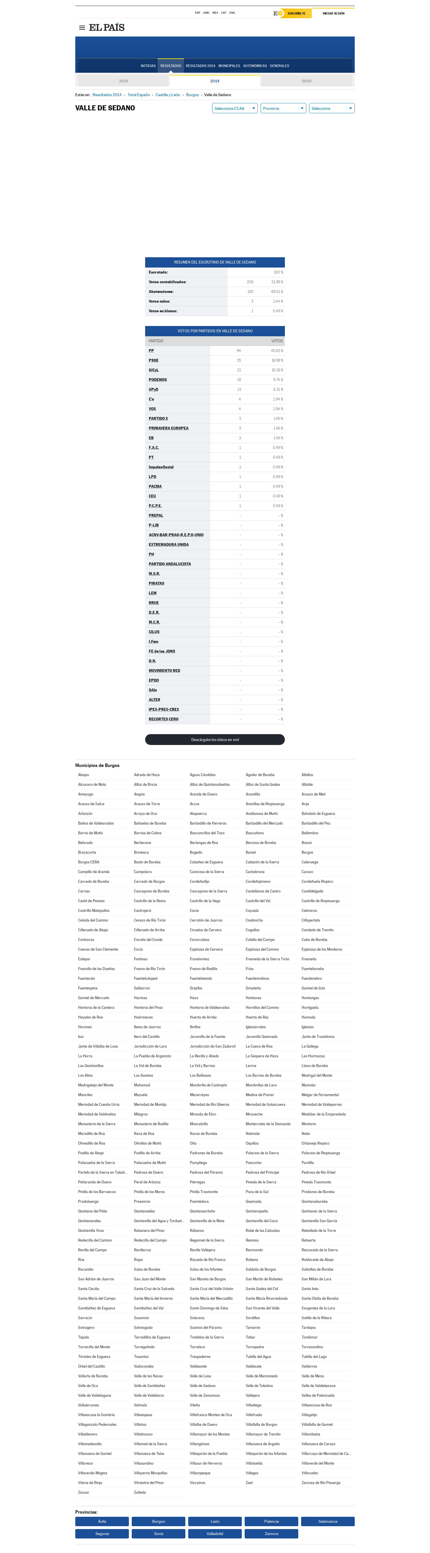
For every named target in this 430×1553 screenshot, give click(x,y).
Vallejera (253, 1395)
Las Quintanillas (91, 1066)
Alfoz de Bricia (145, 784)
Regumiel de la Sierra (207, 1240)
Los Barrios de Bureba (263, 1075)
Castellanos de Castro (263, 891)
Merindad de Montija (150, 1104)
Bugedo (196, 852)
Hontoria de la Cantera (96, 1007)
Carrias (84, 891)
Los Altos (85, 1075)
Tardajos (309, 1327)
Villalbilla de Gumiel (317, 1424)
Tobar (250, 1337)
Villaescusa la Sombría (96, 1415)
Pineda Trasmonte (316, 1182)
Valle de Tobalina (259, 1386)
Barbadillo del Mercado (264, 823)
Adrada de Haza (147, 775)
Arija (305, 804)
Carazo (307, 872)
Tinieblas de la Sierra (207, 1337)
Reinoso (252, 1240)
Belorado (85, 843)
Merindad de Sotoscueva (265, 1104)
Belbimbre (310, 833)
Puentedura (199, 1201)
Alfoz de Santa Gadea (263, 784)
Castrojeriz (142, 910)
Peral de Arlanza (147, 1182)
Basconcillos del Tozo (207, 833)
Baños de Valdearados (96, 823)
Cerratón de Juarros (206, 920)
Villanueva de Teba (149, 1453)
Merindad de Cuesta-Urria (98, 1104)
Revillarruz (142, 1250)
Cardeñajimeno (258, 881)
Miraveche (254, 1114)
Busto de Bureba (147, 862)
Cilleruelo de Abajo (93, 930)
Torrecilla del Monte (94, 1347)
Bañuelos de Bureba (150, 823)
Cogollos (252, 930)
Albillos (307, 775)
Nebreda (253, 1133)
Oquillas (252, 1143)
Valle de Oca (88, 1386)
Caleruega (310, 862)
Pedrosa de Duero (148, 1172)
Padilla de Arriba (147, 1153)
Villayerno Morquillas (150, 1473)
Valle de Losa (200, 1376)
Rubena (252, 1260)
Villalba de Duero (203, 1424)
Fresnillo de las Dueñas (96, 969)
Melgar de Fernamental (320, 1095)
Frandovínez (199, 959)
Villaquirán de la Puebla (209, 1453)
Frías (249, 969)
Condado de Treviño (318, 930)
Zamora (271, 1533)
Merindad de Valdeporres (322, 1104)
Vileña (195, 1405)
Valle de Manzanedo (262, 1376)
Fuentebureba (313, 969)
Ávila (102, 1521)
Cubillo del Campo (260, 940)
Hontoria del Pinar (148, 1007)
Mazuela (140, 1095)
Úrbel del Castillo (91, 1366)
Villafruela (254, 1415)
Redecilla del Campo (150, 1240)
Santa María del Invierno (153, 1298)
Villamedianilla (90, 1444)
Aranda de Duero (203, 794)
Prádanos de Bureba (318, 1192)
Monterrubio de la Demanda (268, 1124)
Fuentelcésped (145, 978)
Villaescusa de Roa (317, 1405)
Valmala (140, 1405)
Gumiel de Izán (313, 988)
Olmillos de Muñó (147, 1143)
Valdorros (309, 1366)
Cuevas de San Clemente (98, 949)
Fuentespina (88, 988)
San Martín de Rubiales (264, 1279)
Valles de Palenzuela (318, 1395)
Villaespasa (143, 1415)
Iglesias (308, 1027)
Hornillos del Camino (262, 1007)
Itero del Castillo (147, 1036)
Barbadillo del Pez (316, 823)
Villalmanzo (143, 1434)
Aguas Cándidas (203, 775)
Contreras (86, 940)
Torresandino (312, 1347)
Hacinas (140, 998)
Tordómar (310, 1337)
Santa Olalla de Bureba (320, 1298)
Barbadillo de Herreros (208, 823)
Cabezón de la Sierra (262, 862)
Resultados (171, 66)
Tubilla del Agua (258, 1356)
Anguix (139, 794)
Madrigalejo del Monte (95, 1085)
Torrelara (197, 1347)
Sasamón (141, 1318)
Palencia (271, 1521)
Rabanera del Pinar (149, 1230)
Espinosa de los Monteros (322, 949)
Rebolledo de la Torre (319, 1230)
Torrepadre (255, 1347)
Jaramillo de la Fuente (207, 1036)
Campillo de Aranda (93, 872)
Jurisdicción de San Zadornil (213, 1046)
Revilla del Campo (92, 1250)
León (215, 1521)
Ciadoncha (254, 920)
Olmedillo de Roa (91, 1143)
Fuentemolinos (257, 978)
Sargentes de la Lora (318, 1308)
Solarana (197, 1318)
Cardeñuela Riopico (317, 881)
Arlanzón (85, 813)
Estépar (84, 959)
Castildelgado (312, 891)
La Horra (85, 1056)
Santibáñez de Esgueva (96, 1308)
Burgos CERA (88, 862)
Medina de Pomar (260, 1095)
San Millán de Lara (316, 1279)
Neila (306, 1133)
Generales (279, 66)
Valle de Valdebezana (319, 1386)
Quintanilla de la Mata (207, 1221)
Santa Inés (310, 1289)
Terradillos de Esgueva (152, 1337)
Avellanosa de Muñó (262, 813)
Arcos (194, 804)
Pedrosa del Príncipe (262, 1172)
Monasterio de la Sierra (96, 1124)
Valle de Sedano (203, 1386)
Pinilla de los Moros (149, 1192)
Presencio (142, 1201)
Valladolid (215, 1533)
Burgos (307, 852)
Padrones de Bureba (206, 1153)
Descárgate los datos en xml (215, 739)
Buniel (251, 852)
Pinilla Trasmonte (204, 1192)
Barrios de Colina (147, 833)
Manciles (85, 1095)
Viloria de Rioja (90, 1483)
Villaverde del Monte (318, 1463)
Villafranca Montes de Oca (211, 1415)
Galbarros (142, 988)
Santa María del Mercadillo (211, 1298)
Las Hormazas (313, 1056)
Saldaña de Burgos (261, 1269)
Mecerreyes (199, 1095)
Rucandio (85, 1269)
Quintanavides (89, 1221)
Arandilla (253, 794)
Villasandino (143, 1463)
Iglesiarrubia (256, 1027)
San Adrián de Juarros (96, 1279)
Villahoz (140, 1424)
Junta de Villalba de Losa (98, 1046)
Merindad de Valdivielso (97, 1114)
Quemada (253, 1201)
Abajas (83, 775)
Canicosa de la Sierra (207, 872)
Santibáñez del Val (148, 1308)
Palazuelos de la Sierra (96, 1163)
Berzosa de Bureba (261, 843)
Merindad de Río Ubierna (209, 1104)
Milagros (141, 1114)
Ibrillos (195, 1027)
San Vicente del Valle (262, 1308)
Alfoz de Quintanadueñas (210, 784)
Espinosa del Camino (262, 949)
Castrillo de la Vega (205, 901)
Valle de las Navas (148, 1376)
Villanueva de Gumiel (94, 1453)
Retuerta (309, 1240)
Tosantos (141, 1356)
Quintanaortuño (202, 1211)
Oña (193, 1143)
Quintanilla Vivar (91, 1230)
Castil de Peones (91, 901)
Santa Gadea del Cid (262, 1289)
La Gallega (310, 1046)
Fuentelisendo (201, 978)
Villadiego (253, 1405)
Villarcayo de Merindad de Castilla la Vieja (327, 1453)
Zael (249, 1483)
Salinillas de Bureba (317, 1269)
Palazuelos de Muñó (150, 1163)
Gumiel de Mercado (93, 998)
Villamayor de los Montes (210, 1434)
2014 (215, 81)
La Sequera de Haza (262, 1056)
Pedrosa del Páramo (206, 1172)
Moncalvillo (199, 1124)
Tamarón (253, 1327)
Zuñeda (140, 1492)
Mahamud (142, 1085)
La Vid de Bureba (147, 1066)
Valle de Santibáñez (149, 1386)
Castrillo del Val (258, 901)
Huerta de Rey (257, 1017)
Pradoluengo (88, 1201)
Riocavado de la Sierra (320, 1250)
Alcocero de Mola (92, 784)
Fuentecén (86, 978)
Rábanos (197, 1230)
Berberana (142, 843)
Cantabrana (255, 872)
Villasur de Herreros (206, 1463)
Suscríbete (297, 13)
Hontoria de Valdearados (210, 1007)
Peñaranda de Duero (94, 1182)
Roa (81, 1260)
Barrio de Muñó (90, 833)
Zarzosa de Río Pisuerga (321, 1483)
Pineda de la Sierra (261, 1182)
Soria (158, 1533)
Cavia (194, 910)
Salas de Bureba (147, 1269)
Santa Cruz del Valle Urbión (211, 1289)
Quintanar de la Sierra (319, 1211)
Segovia (102, 1533)
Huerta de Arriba (203, 1017)
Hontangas (310, 998)
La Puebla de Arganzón (152, 1056)
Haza (194, 998)
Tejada (83, 1337)
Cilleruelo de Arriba (149, 930)
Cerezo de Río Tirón (150, 920)
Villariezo (85, 1463)
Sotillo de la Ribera (317, 1318)
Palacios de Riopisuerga (321, 1153)
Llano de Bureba (315, 1066)
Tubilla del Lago (314, 1356)
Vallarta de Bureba (93, 1376)
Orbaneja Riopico (315, 1143)
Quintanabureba (315, 1201)
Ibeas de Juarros (147, 1027)
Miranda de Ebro (203, 1114)
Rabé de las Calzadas (263, 1230)
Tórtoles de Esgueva (94, 1356)
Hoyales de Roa (90, 1017)
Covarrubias (199, 940)
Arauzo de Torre (147, 804)
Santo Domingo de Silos (209, 1308)
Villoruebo (310, 1473)
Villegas (252, 1473)
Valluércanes (88, 1405)
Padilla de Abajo (91, 1153)
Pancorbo (253, 1163)
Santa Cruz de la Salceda (154, 1289)
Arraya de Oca (145, 813)
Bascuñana (255, 833)
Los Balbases (200, 1075)
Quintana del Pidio (92, 1211)
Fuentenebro (312, 978)
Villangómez (200, 1444)
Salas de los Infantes (206, 1269)
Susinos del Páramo (206, 1327)
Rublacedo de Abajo (318, 1260)
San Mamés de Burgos (208, 1279)
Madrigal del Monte (317, 1075)
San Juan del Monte (150, 1279)
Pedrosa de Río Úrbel (318, 1172)
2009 (306, 81)
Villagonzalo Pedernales (97, 1424)
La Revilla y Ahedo (204, 1056)
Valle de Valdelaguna (94, 1395)
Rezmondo (254, 1250)
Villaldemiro (87, 1434)
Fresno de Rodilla (203, 969)
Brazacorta (87, 852)
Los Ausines (143, 1075)
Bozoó (307, 843)
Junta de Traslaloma (318, 1036)
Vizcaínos (197, 1483)
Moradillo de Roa (91, 1133)
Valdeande (198, 1366)
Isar (81, 1036)
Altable (307, 784)
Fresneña (309, 959)
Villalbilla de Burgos (261, 1424)
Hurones (85, 1027)
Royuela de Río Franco (208, 1260)
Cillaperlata (311, 920)
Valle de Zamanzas (205, 1395)
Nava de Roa (144, 1133)
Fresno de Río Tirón (149, 969)
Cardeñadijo (199, 881)
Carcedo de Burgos (149, 881)
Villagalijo (309, 1415)
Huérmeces (143, 1017)
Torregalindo (144, 1347)
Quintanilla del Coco (262, 1221)
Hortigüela (310, 1007)
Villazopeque (200, 1473)
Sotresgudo (143, 1327)
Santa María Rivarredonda (267, 1298)
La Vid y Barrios (202, 1066)
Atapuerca (198, 813)
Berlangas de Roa (204, 843)
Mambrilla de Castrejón (208, 1085)
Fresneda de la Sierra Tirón (267, 959)
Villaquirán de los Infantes (266, 1453)
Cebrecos (309, 910)
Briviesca (141, 852)
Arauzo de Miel (313, 794)
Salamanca (328, 1521)
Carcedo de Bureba (93, 881)
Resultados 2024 (200, 66)
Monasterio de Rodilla (151, 1124)
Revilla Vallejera (202, 1250)
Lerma (251, 1066)
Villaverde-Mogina (92, 1473)
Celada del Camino (93, 920)
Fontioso (140, 959)
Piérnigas (197, 1182)
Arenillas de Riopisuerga (265, 804)
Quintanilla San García (319, 1221)
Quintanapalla (257, 1211)
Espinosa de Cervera (206, 949)
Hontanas (253, 998)
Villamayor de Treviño (263, 1434)
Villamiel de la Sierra (150, 1444)
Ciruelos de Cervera (206, 930)
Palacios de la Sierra (262, 1153)
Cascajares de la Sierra (208, 891)
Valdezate (253, 1366)
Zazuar (83, 1492)
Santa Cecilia (88, 1289)
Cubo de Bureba (314, 940)
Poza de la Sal (257, 1192)
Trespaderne (200, 1356)
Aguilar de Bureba (260, 775)
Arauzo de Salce (91, 804)
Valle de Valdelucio (149, 1395)
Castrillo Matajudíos (93, 910)
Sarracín (85, 1318)
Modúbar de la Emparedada (324, 1114)
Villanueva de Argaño (263, 1444)
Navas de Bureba (203, 1133)
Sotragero (86, 1327)
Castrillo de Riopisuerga (321, 901)
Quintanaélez (144, 1211)
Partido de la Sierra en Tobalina (103, 1172)
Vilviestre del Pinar (149, 1483)
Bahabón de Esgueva (318, 813)
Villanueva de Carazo (318, 1444)
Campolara (143, 872)
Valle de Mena (313, 1376)
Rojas (138, 1260)
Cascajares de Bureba (151, 891)
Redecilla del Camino (95, 1240)
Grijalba (196, 988)
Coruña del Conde (148, 940)
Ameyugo (85, 794)
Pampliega (198, 1163)
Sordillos (253, 1318)
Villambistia (311, 1434)
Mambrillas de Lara (261, 1085)
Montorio (309, 1124)
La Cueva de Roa (259, 1046)
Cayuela (252, 910)
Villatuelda (254, 1463)
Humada (308, 1017)
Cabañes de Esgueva (206, 862)
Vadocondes (144, 1366)
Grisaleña (253, 988)
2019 (123, 81)
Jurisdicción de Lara (150, 1046)
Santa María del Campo (96, 1298)
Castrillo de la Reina (150, 901)
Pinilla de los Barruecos (97, 1192)
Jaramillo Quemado (261, 1036)
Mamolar (309, 1085)
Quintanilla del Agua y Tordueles (159, 1221)
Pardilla (308, 1163)
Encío (138, 949)
